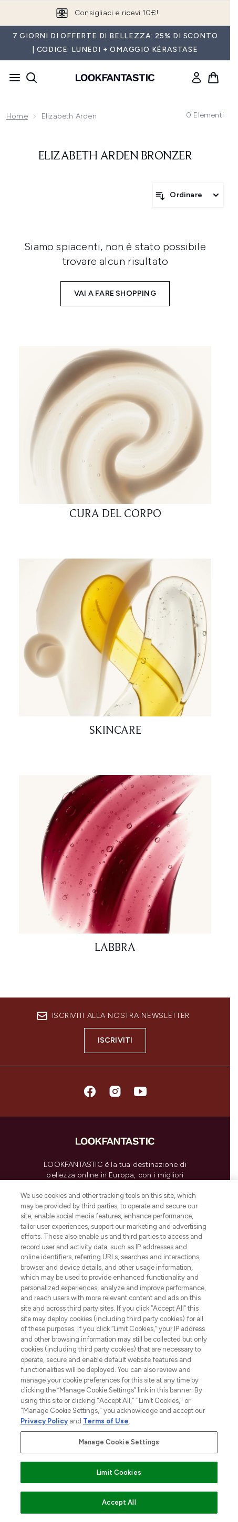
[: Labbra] (115, 868)
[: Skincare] (115, 652)
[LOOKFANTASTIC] (115, 1360)
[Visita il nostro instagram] (115, 1091)
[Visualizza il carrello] (213, 77)
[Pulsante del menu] (11, 77)
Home (17, 116)
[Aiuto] (115, 1301)
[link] (196, 77)
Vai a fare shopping (115, 293)
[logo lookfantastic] (115, 77)
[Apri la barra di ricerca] (31, 77)
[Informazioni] (115, 1331)
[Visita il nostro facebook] (89, 1091)
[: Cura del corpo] (115, 437)
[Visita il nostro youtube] (140, 1091)
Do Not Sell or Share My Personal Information (115, 1266)
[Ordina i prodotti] (188, 195)
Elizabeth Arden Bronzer (115, 156)
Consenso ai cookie (115, 1250)
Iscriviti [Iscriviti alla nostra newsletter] (115, 1040)
